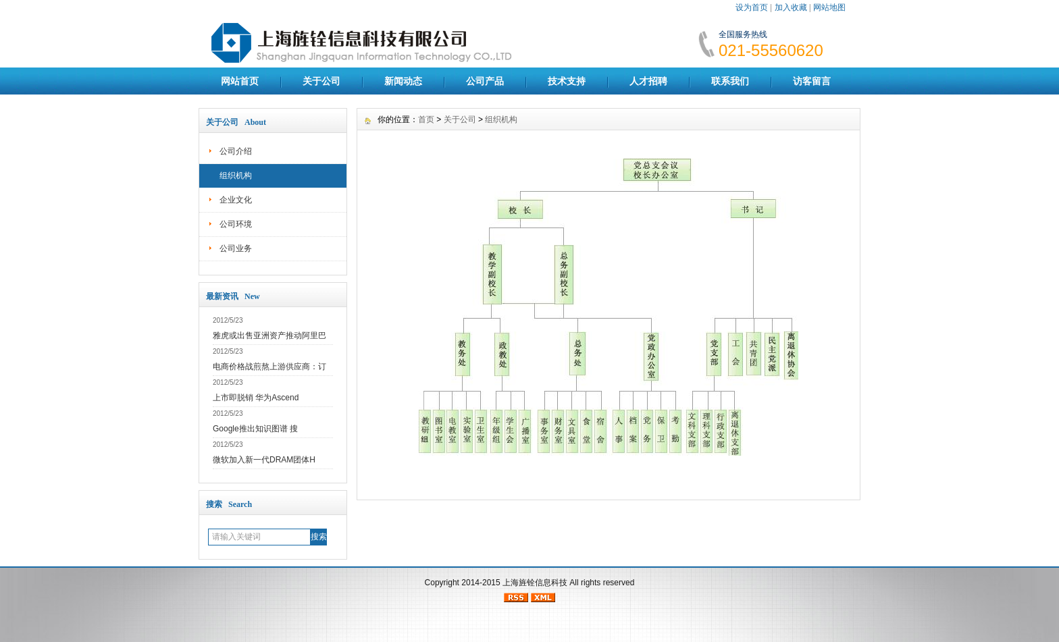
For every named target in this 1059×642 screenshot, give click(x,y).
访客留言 (812, 81)
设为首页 (751, 7)
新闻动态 (403, 81)
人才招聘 (648, 81)
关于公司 (321, 81)
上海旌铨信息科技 (534, 582)
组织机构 (235, 175)
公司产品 (485, 81)
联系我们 (730, 81)
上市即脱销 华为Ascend (256, 397)
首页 (426, 119)
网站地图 (829, 7)
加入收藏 (791, 7)
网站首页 (240, 81)
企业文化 (235, 200)
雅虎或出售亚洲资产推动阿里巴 (269, 335)
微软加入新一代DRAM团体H (264, 459)
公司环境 (235, 224)
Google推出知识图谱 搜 (255, 428)
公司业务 (235, 248)
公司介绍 (235, 151)
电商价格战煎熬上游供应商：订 (269, 366)
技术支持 (567, 81)
